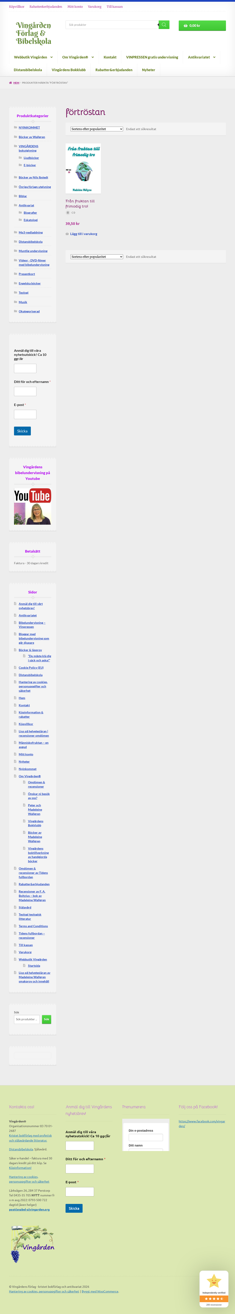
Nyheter (148, 70)
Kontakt (110, 57)
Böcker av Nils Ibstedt (33, 177)
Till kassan (115, 7)
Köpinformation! (20, 1168)
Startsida (34, 965)
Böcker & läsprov (30, 650)
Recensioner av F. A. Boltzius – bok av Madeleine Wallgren (32, 896)
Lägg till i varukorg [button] (83, 234)
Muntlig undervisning (33, 251)
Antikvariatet (199, 57)
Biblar (23, 196)
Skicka (22, 431)
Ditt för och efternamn (32, 382)
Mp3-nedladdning (31, 232)
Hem (16, 82)
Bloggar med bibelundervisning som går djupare (34, 638)
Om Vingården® (75, 57)
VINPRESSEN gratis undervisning (152, 57)
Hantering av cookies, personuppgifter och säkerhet (33, 686)
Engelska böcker (30, 283)
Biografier (30, 212)
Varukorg (94, 7)
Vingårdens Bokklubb (69, 70)
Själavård (25, 907)
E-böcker (30, 165)
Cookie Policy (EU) (31, 667)
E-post (20, 405)
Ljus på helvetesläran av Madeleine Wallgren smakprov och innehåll (34, 977)
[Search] (164, 24)
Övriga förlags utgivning (35, 187)
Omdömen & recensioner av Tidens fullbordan (33, 873)
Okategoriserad (29, 311)
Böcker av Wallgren (32, 137)
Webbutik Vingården (30, 57)
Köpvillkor (16, 7)
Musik (23, 302)
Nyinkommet (27, 769)
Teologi (23, 292)
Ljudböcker (31, 158)
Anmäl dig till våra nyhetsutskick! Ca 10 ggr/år (30, 354)
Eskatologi (31, 220)
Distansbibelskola (28, 70)
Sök (16, 1012)
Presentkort (27, 274)
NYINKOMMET (29, 127)
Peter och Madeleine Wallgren (35, 809)
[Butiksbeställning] (96, 129)
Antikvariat (26, 205)
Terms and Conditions (33, 926)
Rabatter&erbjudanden (46, 7)
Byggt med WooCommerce (100, 1291)
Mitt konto (75, 7)
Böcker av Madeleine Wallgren (35, 837)
